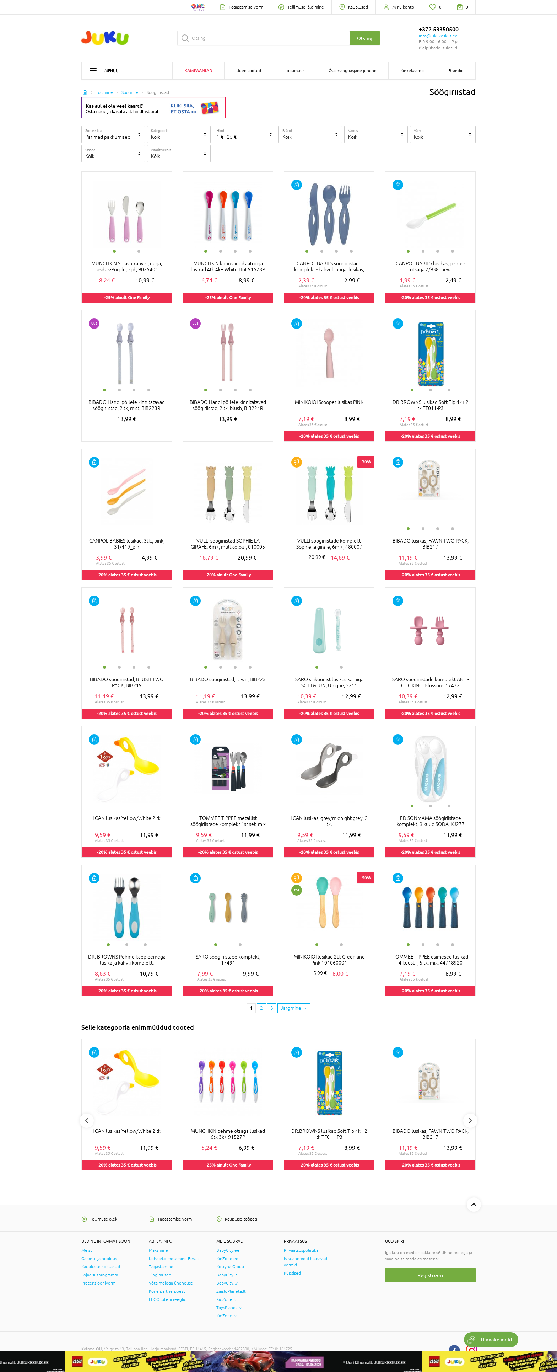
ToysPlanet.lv (229, 1307)
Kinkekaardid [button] (412, 70)
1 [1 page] (251, 1008)
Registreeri (430, 1275)
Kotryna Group (230, 1266)
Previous (87, 1121)
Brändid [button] (456, 70)
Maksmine (158, 1250)
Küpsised (292, 1273)
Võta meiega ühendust (171, 1283)
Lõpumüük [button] (295, 70)
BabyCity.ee (227, 1250)
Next (470, 1121)
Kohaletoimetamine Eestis (174, 1258)
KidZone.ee (227, 1258)
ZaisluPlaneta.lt (231, 1291)
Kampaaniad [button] (198, 70)
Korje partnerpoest (167, 1291)
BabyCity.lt (226, 1274)
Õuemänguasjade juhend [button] (353, 70)
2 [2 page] (261, 1008)
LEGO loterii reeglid (167, 1299)
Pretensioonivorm (98, 1283)
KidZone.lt (226, 1299)
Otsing (364, 38)
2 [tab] (138, 251)
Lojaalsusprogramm (99, 1274)
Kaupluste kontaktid (100, 1266)
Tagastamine (161, 1266)
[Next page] (293, 1008)
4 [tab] (250, 251)
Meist (86, 1250)
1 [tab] (114, 251)
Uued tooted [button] (248, 70)
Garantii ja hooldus (99, 1258)
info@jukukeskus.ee (438, 35)
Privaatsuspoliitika (301, 1250)
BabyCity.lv (227, 1283)
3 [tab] (235, 251)
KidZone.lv (226, 1315)
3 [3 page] (271, 1008)
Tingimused (160, 1274)
